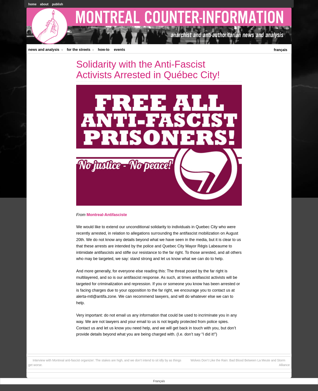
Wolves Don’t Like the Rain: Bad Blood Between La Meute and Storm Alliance (240, 362)
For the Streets (80, 50)
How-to (103, 49)
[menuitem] (280, 49)
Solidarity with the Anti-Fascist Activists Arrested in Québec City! (148, 69)
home (32, 4)
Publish (57, 4)
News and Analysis (45, 50)
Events (119, 49)
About (44, 4)
